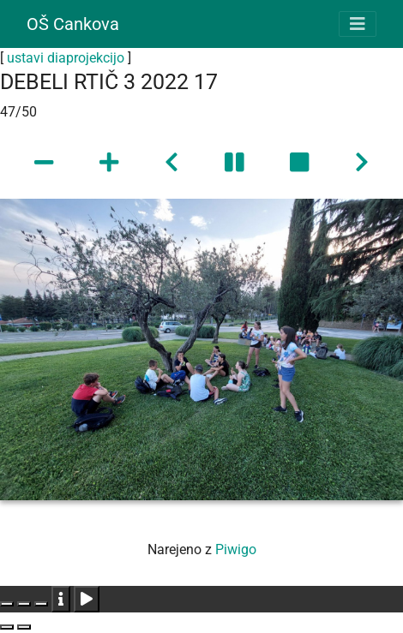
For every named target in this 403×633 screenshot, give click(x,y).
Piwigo (235, 549)
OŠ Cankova (73, 24)
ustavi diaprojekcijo (65, 58)
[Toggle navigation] (357, 24)
